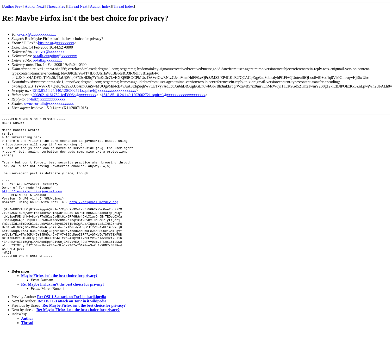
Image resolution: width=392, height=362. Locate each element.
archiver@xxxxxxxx (48, 52)
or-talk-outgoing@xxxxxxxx (55, 56)
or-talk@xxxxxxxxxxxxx (36, 34)
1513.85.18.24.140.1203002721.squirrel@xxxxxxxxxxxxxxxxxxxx (84, 90)
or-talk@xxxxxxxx (47, 60)
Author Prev (12, 6)
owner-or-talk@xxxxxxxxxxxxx (49, 103)
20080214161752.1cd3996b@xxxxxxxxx (64, 95)
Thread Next (77, 6)
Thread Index (123, 6)
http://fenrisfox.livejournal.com (32, 206)
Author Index (100, 6)
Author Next (34, 6)
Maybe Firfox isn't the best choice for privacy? (59, 304)
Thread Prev (56, 6)
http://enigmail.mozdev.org (93, 219)
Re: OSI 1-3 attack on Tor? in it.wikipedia (71, 326)
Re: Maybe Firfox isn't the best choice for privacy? (62, 313)
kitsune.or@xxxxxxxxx (56, 43)
